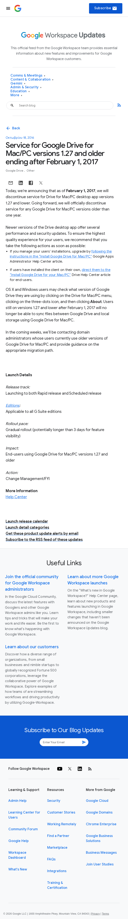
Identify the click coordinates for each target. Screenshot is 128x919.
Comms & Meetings (27, 76)
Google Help (18, 841)
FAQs (51, 859)
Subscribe (105, 8)
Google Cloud (97, 801)
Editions (12, 405)
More (16, 95)
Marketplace (57, 848)
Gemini (17, 84)
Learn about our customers (32, 646)
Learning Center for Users (24, 815)
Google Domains (99, 812)
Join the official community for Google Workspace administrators (31, 583)
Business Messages (101, 853)
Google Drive (15, 170)
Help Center (16, 497)
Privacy (95, 913)
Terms (105, 913)
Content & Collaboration (31, 80)
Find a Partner (58, 836)
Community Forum (23, 829)
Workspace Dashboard (17, 855)
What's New (17, 869)
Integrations (56, 871)
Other (31, 170)
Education (20, 91)
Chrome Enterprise (101, 824)
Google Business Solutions (99, 838)
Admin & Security (26, 87)
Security (53, 801)
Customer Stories (61, 812)
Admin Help (17, 801)
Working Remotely (61, 824)
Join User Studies (100, 864)
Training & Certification (57, 885)
